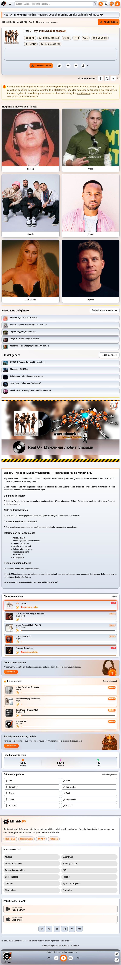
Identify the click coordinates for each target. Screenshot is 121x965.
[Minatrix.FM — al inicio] (3, 3)
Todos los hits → (109, 355)
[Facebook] (72, 929)
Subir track (11, 672)
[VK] (79, 929)
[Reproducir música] (63, 958)
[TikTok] (41, 929)
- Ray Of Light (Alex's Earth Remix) (29, 346)
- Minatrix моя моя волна (26, 376)
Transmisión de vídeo (15, 870)
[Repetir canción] (49, 958)
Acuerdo (75, 945)
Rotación (54, 839)
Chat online (10, 890)
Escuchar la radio (29, 607)
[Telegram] (49, 929)
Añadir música (109, 22)
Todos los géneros (109, 774)
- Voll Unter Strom (23, 317)
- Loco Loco (28, 362)
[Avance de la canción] (68, 630)
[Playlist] (116, 960)
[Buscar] (56, 3)
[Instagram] (64, 929)
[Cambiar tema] (103, 3)
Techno (67, 805)
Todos (114, 596)
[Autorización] (117, 3)
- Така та (28, 324)
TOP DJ (41, 839)
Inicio (4, 22)
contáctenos (83, 93)
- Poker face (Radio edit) (25, 383)
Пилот (24, 603)
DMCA (66, 945)
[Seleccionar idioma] (111, 3)
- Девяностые (23, 331)
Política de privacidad (51, 945)
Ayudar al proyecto (71, 883)
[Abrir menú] (10, 4)
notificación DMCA (28, 96)
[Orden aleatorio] (77, 958)
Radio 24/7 (10, 839)
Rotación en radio (13, 863)
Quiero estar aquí (110, 681)
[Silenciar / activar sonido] (116, 954)
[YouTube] (57, 929)
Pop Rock (11, 805)
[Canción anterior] (56, 958)
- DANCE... (19, 369)
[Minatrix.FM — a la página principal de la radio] (14, 821)
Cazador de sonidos (24, 648)
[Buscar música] (95, 4)
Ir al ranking (11, 746)
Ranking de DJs (70, 863)
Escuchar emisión (29, 652)
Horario (66, 877)
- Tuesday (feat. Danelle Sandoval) (30, 390)
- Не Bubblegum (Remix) (25, 339)
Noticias (9, 883)
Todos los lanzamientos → (104, 310)
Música (11, 22)
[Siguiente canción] (70, 958)
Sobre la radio (11, 877)
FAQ (64, 870)
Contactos (67, 890)
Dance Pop (22, 22)
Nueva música (26, 839)
